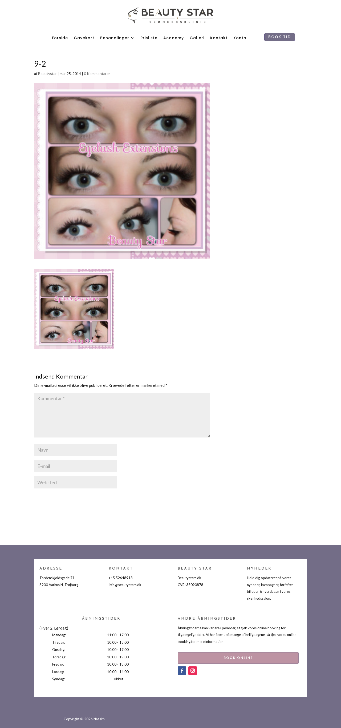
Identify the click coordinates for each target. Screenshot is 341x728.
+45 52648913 (121, 578)
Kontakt (219, 38)
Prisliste (148, 38)
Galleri (197, 38)
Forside (60, 38)
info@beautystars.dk (125, 585)
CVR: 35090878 (190, 585)
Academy (173, 38)
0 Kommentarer (97, 73)
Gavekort (84, 38)
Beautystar (47, 73)
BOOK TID (279, 36)
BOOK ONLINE (227, 656)
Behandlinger (114, 38)
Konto (239, 38)
